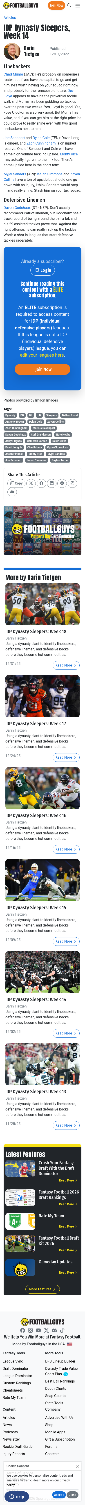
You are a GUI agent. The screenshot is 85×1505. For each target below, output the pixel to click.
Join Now (56, 5)
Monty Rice (69, 154)
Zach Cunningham (41, 143)
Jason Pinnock (14, 454)
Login (42, 270)
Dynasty (10, 415)
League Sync (13, 1361)
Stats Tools (54, 1403)
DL (30, 415)
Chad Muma (13, 74)
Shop (49, 1425)
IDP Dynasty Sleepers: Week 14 (36, 1000)
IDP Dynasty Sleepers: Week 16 (35, 816)
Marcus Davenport (44, 428)
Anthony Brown (14, 421)
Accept (59, 1495)
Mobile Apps (55, 1432)
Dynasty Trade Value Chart (62, 1371)
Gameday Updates (55, 1262)
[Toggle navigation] (77, 5)
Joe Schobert (14, 138)
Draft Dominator (15, 1368)
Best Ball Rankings (60, 1381)
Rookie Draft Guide (18, 1446)
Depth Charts (55, 1388)
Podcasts (10, 1432)
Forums (51, 1446)
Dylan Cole (41, 138)
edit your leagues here (42, 355)
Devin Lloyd (59, 441)
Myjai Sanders (15, 174)
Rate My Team (51, 1215)
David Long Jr (13, 447)
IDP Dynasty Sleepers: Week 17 (35, 724)
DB (22, 415)
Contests (52, 1454)
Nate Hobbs (63, 434)
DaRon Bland (70, 415)
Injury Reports (14, 1454)
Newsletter (11, 1439)
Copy (16, 483)
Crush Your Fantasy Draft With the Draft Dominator (56, 1168)
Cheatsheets (13, 1390)
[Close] (77, 1466)
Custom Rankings (17, 1383)
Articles (10, 17)
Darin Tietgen (31, 51)
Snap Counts (55, 1396)
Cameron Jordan (37, 441)
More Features (42, 1289)
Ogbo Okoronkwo (57, 447)
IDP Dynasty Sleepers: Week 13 (35, 1092)
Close (72, 1495)
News (7, 1425)
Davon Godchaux (17, 208)
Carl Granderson (41, 434)
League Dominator (17, 1376)
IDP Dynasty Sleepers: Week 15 (35, 908)
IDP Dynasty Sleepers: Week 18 (35, 632)
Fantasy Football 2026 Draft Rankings (59, 1194)
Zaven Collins (55, 421)
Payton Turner (60, 460)
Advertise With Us (59, 1417)
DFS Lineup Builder (60, 1361)
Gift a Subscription (60, 1439)
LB (39, 415)
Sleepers (51, 415)
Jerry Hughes (13, 441)
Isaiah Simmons (50, 174)
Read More (66, 665)
